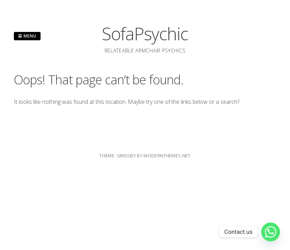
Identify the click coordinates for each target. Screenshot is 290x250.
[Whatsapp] (270, 232)
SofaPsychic (145, 33)
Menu (27, 36)
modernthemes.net (166, 155)
